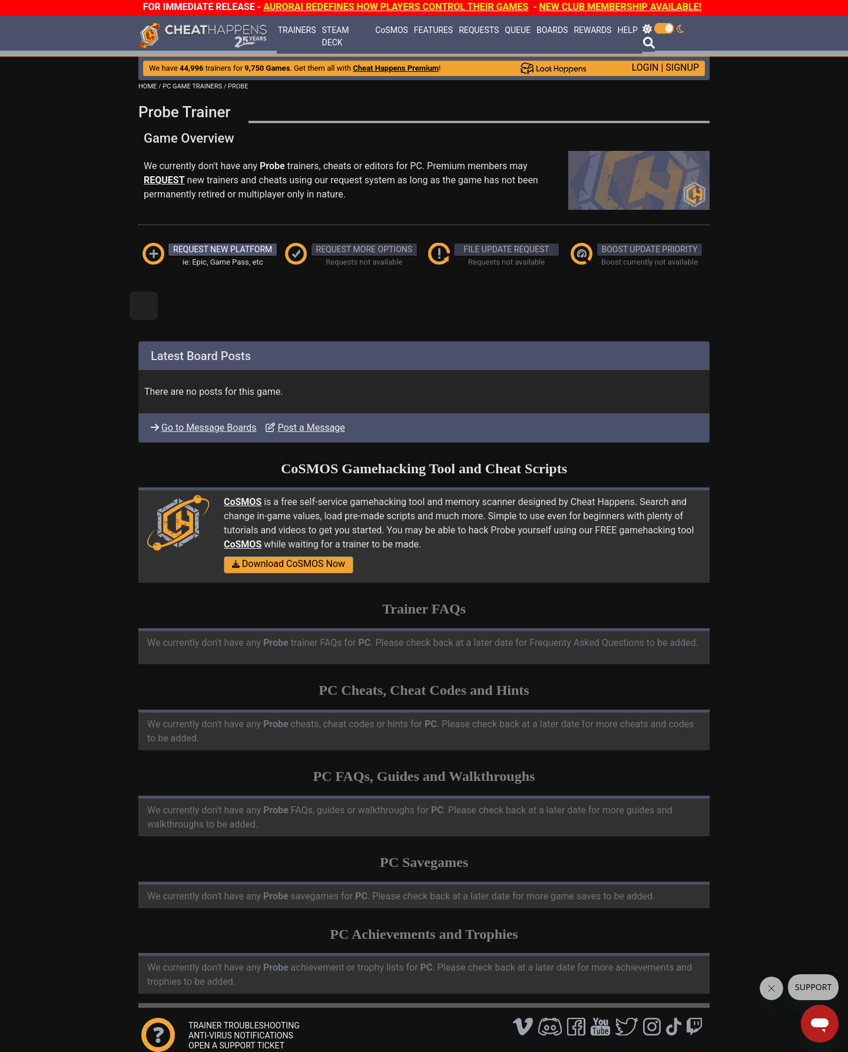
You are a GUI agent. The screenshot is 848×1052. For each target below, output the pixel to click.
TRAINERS (297, 30)
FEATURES (433, 30)
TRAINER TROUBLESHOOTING (244, 1025)
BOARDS (552, 30)
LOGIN (645, 67)
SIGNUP (682, 67)
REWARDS (592, 30)
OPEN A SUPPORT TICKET (236, 1045)
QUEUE (518, 30)
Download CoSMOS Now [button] (288, 563)
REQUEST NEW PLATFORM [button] (222, 249)
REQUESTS (479, 30)
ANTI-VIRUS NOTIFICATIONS (240, 1035)
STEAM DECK (335, 36)
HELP (627, 30)
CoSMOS (391, 30)
